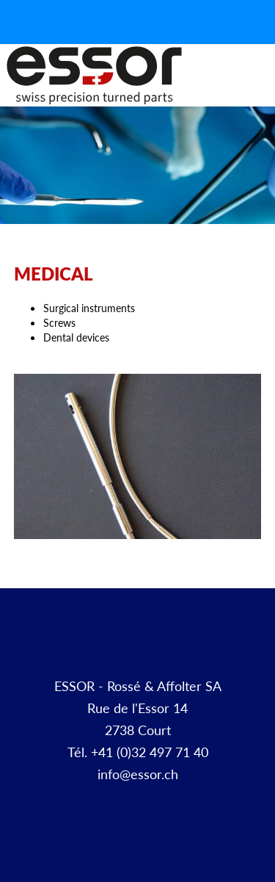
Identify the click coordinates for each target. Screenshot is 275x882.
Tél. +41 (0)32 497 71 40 (137, 751)
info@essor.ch (138, 773)
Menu (259, 91)
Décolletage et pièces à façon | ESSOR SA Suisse (94, 75)
